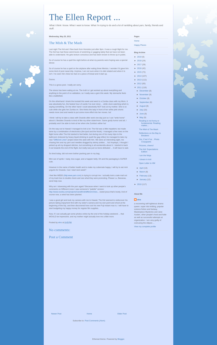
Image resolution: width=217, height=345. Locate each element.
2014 (139, 76)
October (143, 98)
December (144, 91)
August (143, 106)
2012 (139, 83)
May (142, 117)
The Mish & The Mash (148, 129)
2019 (139, 57)
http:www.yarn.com (72, 175)
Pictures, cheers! (146, 145)
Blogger (121, 339)
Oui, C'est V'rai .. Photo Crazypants (149, 140)
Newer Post (56, 314)
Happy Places (140, 45)
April (142, 168)
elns (139, 200)
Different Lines (60, 140)
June (142, 114)
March (143, 172)
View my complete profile (145, 226)
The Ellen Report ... (84, 17)
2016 (139, 68)
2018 (139, 60)
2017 (139, 64)
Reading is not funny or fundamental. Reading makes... (149, 123)
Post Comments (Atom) (95, 321)
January (143, 179)
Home (89, 314)
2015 (139, 72)
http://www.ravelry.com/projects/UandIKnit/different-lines (73, 192)
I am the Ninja (145, 155)
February (144, 176)
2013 (139, 80)
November (144, 94)
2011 (139, 87)
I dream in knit (145, 159)
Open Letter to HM (147, 163)
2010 (139, 184)
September (145, 102)
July (142, 110)
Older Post (122, 314)
